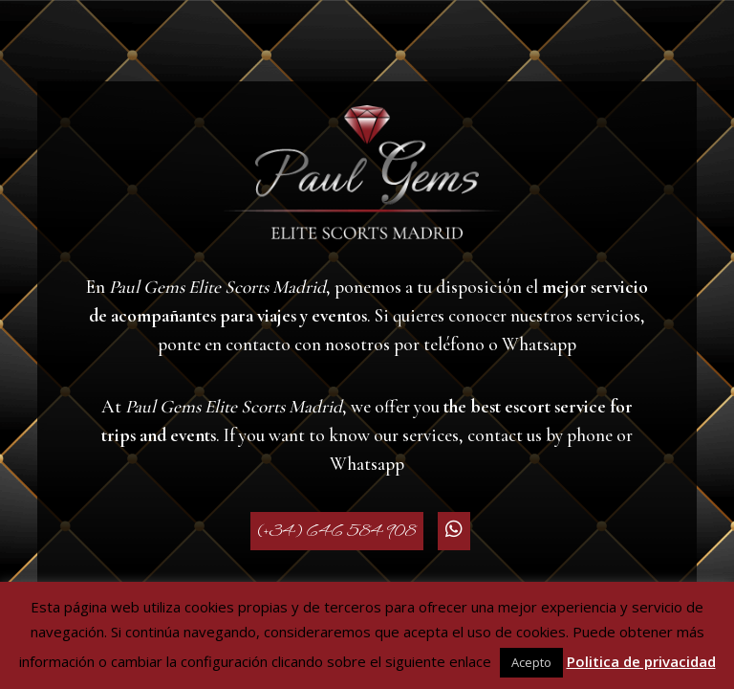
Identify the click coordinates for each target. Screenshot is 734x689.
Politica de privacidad (641, 661)
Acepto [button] (531, 662)
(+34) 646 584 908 (337, 531)
